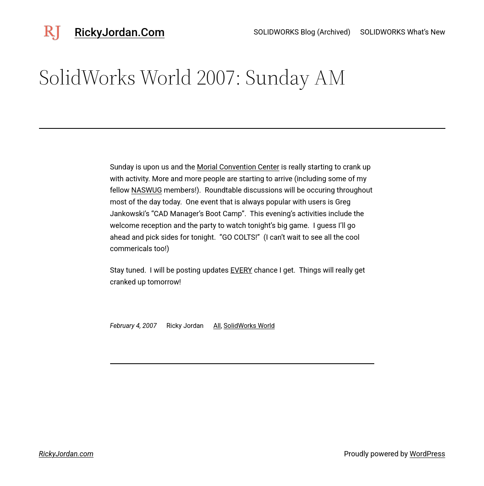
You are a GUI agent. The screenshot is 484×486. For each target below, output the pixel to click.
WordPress (427, 453)
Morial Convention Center (238, 167)
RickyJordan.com (120, 32)
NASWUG (146, 190)
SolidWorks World (249, 326)
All (217, 326)
